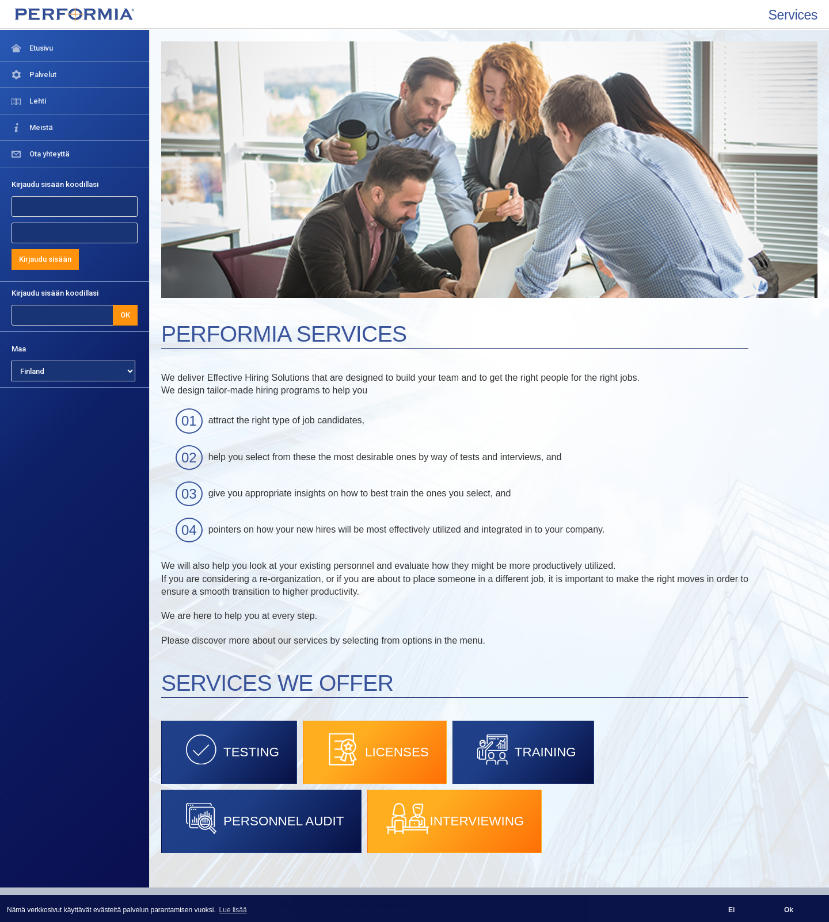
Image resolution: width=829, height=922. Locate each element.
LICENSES (375, 749)
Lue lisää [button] (233, 910)
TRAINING (523, 749)
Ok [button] (788, 910)
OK (125, 315)
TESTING (229, 749)
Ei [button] (731, 910)
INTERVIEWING (454, 818)
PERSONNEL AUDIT (261, 818)
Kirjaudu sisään (45, 259)
